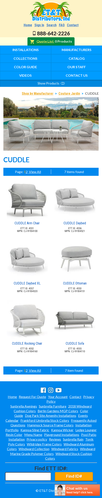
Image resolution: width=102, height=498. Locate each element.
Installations (25, 50)
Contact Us (77, 75)
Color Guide (25, 67)
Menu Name (33, 435)
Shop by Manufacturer (37, 94)
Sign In (39, 25)
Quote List (45, 41)
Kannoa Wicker (62, 430)
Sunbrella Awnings (23, 406)
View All (34, 172)
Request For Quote (32, 397)
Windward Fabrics (64, 449)
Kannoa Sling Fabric (34, 430)
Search (51, 25)
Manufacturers (76, 50)
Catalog (77, 58)
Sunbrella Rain (73, 439)
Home (28, 25)
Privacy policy (37, 439)
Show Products (51, 83)
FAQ (62, 25)
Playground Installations (61, 435)
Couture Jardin (69, 94)
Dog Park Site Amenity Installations (50, 415)
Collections (25, 58)
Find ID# (74, 476)
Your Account (58, 397)
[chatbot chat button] (77, 490)
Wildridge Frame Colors (44, 444)
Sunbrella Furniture (52, 406)
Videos (25, 75)
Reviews (55, 439)
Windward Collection (34, 449)
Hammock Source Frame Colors (50, 425)
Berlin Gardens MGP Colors (58, 411)
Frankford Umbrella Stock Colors (44, 420)
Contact (73, 25)
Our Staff (76, 67)
